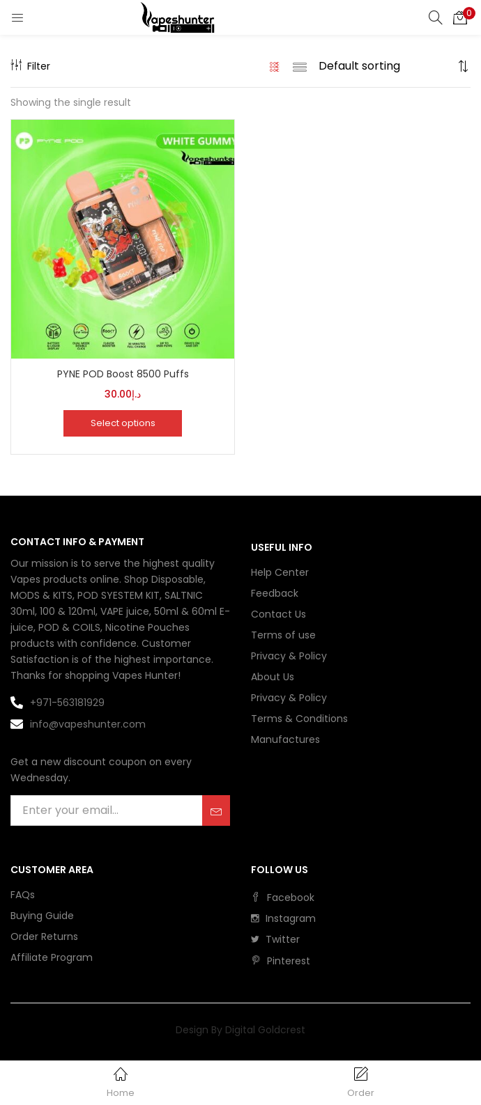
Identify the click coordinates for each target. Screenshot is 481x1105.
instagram (283, 918)
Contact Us (278, 614)
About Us (272, 677)
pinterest (280, 961)
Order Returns (44, 936)
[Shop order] (386, 66)
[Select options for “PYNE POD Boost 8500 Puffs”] (122, 423)
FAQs (22, 895)
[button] (460, 17)
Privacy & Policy (289, 656)
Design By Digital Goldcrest (240, 1030)
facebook (282, 897)
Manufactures (285, 739)
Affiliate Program (51, 957)
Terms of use (283, 635)
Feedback (274, 593)
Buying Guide (42, 916)
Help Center (280, 572)
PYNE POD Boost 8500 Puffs (123, 374)
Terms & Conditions (299, 719)
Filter (30, 66)
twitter (275, 939)
